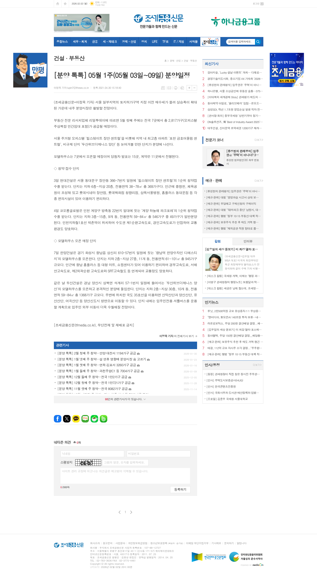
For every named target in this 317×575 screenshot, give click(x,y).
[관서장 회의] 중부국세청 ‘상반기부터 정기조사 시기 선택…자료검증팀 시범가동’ (235, 116)
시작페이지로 (57, 3)
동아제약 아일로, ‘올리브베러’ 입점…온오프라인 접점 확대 (235, 103)
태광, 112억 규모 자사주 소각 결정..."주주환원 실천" (235, 348)
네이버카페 (94, 418)
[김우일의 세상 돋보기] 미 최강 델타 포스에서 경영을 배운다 (235, 330)
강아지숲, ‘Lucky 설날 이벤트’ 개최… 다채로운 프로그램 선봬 (235, 72)
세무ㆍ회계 (80, 41)
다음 (131, 512)
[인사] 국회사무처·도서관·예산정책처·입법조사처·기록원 (233, 393)
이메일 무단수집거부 (197, 543)
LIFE (154, 41)
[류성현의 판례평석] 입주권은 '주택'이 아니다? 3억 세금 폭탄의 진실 (235, 85)
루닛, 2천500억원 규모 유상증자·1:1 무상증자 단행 (235, 311)
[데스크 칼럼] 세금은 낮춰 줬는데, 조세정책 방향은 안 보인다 (234, 288)
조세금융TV (210, 41)
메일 (169, 88)
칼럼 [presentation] (218, 241)
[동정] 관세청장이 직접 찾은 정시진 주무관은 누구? (233, 374)
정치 (144, 41)
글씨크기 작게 (194, 87)
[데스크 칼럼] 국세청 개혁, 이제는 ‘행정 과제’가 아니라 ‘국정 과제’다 (234, 276)
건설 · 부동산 (190, 60)
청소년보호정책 (166, 543)
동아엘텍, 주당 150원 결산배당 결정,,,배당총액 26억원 (235, 336)
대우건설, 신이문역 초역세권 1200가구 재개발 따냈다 (235, 128)
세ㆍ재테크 (110, 41)
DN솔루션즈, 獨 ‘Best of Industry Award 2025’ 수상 (235, 122)
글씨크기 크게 (189, 87)
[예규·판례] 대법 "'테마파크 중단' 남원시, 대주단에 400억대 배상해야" (233, 210)
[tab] (217, 241)
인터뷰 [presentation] (247, 241)
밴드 (103, 418)
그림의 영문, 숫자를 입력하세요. (124, 462)
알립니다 (241, 543)
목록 (163, 88)
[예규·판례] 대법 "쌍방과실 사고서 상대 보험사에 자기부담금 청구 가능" (233, 197)
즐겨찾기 (65, 3)
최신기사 (211, 63)
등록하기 (180, 489)
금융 (94, 41)
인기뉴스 (211, 302)
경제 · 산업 (175, 60)
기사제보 (216, 543)
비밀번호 (134, 453)
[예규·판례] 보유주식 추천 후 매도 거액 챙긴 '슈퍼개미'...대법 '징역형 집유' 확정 (233, 222)
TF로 (165, 41)
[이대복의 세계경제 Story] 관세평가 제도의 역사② (235, 97)
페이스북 (57, 418)
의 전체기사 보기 (176, 336)
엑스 (67, 418)
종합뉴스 (62, 41)
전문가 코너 (214, 139)
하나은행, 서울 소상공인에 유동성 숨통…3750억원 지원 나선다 (235, 91)
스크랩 (182, 88)
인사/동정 (212, 365)
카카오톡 (76, 418)
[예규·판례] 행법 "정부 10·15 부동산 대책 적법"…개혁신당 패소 (233, 216)
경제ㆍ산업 (129, 41)
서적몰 (193, 41)
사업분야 (120, 543)
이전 (119, 512)
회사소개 (95, 543)
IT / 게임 (179, 41)
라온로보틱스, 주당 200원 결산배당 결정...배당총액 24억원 (235, 323)
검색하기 (258, 42)
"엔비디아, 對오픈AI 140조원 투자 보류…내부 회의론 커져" (235, 317)
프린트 (176, 88)
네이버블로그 (85, 418)
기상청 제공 (100, 5)
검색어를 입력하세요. (240, 41)
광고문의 (107, 543)
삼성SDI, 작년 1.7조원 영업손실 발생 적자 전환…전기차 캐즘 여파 (235, 109)
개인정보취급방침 (137, 543)
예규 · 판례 (213, 180)
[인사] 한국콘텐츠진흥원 (221, 386)
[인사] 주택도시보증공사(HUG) (224, 380)
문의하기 (229, 543)
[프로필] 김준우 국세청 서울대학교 (227, 399)
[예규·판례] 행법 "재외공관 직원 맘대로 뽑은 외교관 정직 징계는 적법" (233, 228)
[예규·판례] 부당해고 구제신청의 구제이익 (231, 204)
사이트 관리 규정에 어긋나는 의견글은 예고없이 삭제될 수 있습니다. (105, 471)
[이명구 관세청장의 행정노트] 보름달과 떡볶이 (234, 282)
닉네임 (66, 453)
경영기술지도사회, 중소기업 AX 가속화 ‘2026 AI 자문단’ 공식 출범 (235, 79)
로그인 (256, 3)
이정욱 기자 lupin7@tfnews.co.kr (71, 87)
